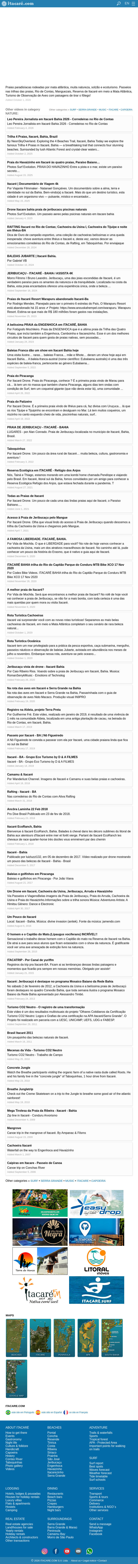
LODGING (12, 1488)
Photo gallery (14, 1465)
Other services (98, 1510)
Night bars (54, 1510)
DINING (52, 1488)
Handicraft (12, 1449)
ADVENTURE (98, 1427)
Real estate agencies (19, 1524)
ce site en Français (75, 1412)
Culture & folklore (17, 1445)
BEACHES (54, 1427)
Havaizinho (54, 1469)
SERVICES (96, 1488)
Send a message (100, 1524)
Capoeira (11, 1452)
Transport (95, 1493)
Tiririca (51, 1442)
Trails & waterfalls (100, 1432)
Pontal (51, 1432)
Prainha (52, 1455)
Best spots (96, 1466)
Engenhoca (54, 1465)
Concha (52, 1436)
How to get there (16, 1432)
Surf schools (97, 1479)
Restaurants (55, 1493)
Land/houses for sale (19, 1527)
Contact (102, 1560)
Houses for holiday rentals (23, 1496)
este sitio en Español (48, 1412)
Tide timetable (98, 1476)
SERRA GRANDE (87, 109)
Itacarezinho (55, 1472)
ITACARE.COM (15, 1405)
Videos (10, 1469)
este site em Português (20, 1412)
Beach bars (54, 1496)
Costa (51, 1445)
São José (53, 1459)
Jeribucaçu (54, 1462)
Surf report (96, 1463)
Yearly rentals (14, 1530)
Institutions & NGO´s (102, 1506)
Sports (93, 1436)
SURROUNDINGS (59, 1519)
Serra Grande (56, 1475)
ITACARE (113, 109)
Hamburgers (55, 1506)
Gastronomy (13, 1439)
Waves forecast (99, 1469)
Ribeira (52, 1449)
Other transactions (18, 1540)
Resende (53, 1439)
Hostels (10, 1506)
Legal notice (89, 1560)
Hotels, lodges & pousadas (23, 1493)
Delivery (94, 1503)
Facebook (95, 1534)
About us (76, 1560)
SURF (73, 109)
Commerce (96, 1500)
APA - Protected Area (103, 1442)
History (10, 1455)
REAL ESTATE (15, 1519)
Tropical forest (98, 1439)
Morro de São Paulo (60, 1537)
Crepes (52, 1503)
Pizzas (51, 1500)
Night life (11, 1442)
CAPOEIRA (126, 109)
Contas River (14, 1459)
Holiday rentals (15, 1534)
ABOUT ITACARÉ (17, 1427)
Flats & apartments (18, 1503)
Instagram (95, 1530)
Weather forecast (100, 1473)
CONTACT (96, 1519)
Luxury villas (14, 1500)
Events (10, 1436)
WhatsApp (96, 1527)
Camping (11, 1510)
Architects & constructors (22, 1537)
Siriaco (51, 1452)
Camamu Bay (56, 1534)
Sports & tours (98, 1496)
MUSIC (102, 109)
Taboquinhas (14, 1462)
